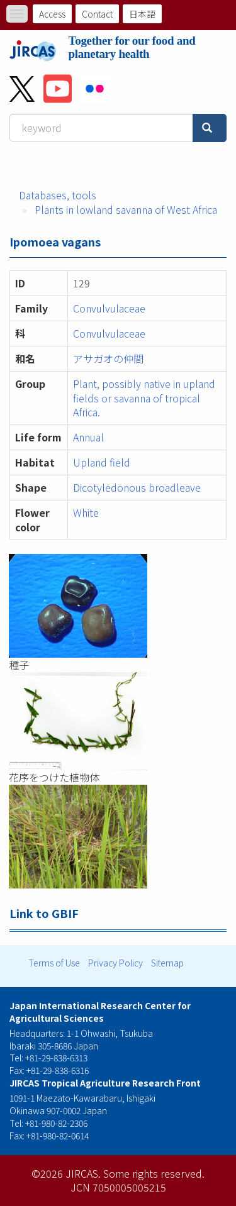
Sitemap (167, 962)
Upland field (101, 462)
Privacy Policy (115, 962)
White (86, 512)
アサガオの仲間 (113, 358)
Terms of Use (54, 962)
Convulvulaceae (109, 308)
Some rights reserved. (154, 1173)
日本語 (142, 14)
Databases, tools (57, 194)
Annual (88, 437)
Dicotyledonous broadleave (137, 487)
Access (52, 14)
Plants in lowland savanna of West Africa (126, 209)
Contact (97, 14)
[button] (117, 606)
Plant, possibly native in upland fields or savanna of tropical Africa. (144, 398)
